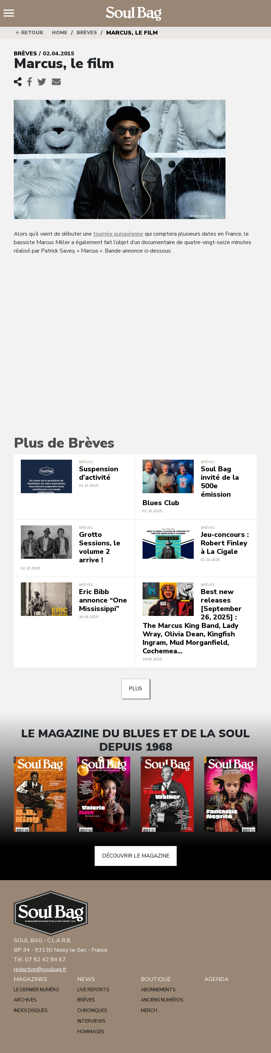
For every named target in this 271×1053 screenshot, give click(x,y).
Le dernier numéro (36, 990)
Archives (25, 1000)
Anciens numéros (162, 1000)
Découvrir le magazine (135, 855)
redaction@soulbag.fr (40, 969)
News (86, 979)
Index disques (30, 1010)
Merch (149, 1010)
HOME (59, 32)
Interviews (91, 1021)
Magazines (30, 979)
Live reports (93, 990)
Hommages (90, 1032)
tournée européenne (118, 234)
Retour (29, 32)
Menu (12, 13)
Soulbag (135, 14)
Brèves (87, 32)
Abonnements (158, 990)
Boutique (156, 979)
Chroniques (92, 1010)
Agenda (216, 979)
